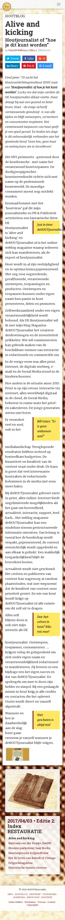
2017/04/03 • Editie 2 (31, 821)
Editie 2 (32, 50)
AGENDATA (19, 897)
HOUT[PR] (46, 897)
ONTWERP (35, 894)
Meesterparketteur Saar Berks (29, 848)
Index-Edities (16, 902)
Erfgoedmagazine (20, 863)
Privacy (42, 902)
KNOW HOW (33, 897)
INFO (10, 894)
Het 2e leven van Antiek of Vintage (32, 858)
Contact (51, 902)
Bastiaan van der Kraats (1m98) (29, 843)
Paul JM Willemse (17, 50)
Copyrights (32, 905)
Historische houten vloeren (27, 867)
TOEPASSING (49, 894)
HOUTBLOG (21, 894)
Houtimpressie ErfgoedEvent (28, 853)
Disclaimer (30, 902)
